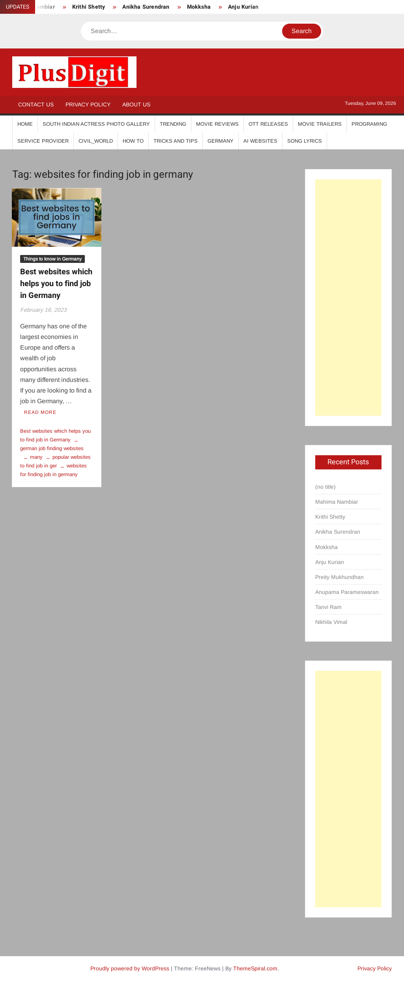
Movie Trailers (320, 124)
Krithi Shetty (88, 7)
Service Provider (43, 141)
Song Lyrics (304, 141)
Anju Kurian (243, 7)
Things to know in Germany (52, 259)
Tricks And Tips (175, 141)
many (36, 457)
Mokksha (199, 7)
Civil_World (96, 141)
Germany (221, 141)
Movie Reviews (217, 124)
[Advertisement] (348, 297)
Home (25, 124)
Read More (40, 412)
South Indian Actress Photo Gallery (96, 124)
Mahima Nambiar (336, 502)
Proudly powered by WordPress (129, 968)
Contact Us (36, 104)
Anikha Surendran (145, 7)
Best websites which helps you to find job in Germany (56, 283)
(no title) (325, 487)
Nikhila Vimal (331, 622)
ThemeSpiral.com (255, 968)
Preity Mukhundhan (339, 577)
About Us (136, 104)
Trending (173, 124)
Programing (369, 124)
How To (133, 141)
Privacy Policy (87, 104)
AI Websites (260, 141)
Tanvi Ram (328, 607)
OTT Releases (268, 124)
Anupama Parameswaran (347, 592)
